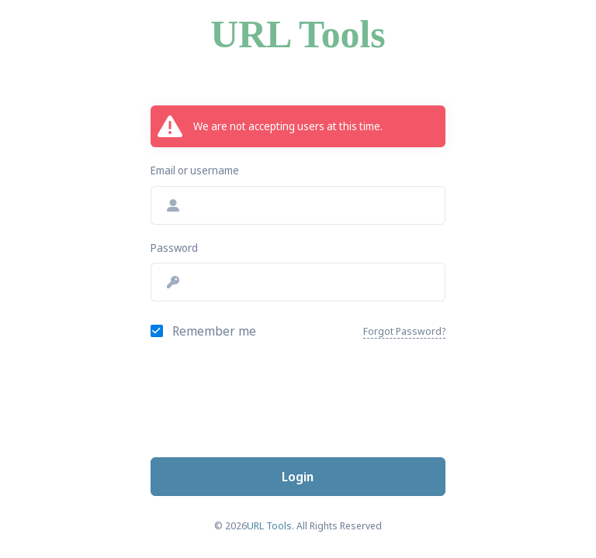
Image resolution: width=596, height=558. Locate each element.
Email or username (195, 170)
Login (298, 476)
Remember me (214, 330)
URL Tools (297, 34)
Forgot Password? (404, 331)
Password (174, 247)
